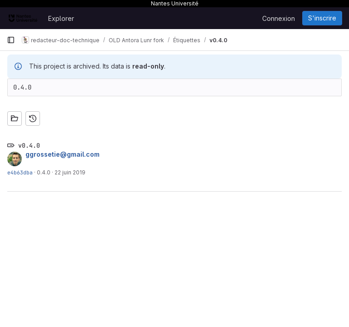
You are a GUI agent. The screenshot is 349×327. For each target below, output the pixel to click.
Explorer (61, 18)
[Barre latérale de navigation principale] (11, 40)
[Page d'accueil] (23, 18)
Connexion (278, 18)
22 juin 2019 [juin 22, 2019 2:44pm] (70, 172)
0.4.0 (43, 172)
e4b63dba (20, 172)
